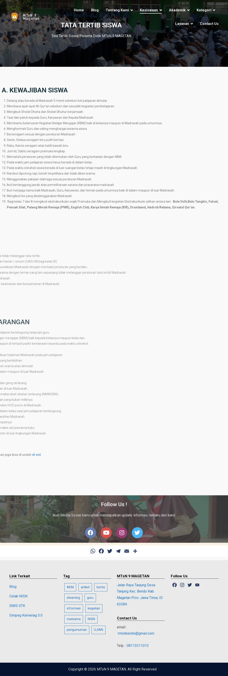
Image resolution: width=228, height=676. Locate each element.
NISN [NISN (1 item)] (91, 619)
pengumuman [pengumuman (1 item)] (77, 630)
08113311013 (138, 645)
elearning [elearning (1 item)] (73, 598)
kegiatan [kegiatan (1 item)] (94, 608)
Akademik (177, 10)
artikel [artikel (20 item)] (85, 587)
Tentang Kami (117, 10)
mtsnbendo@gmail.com (135, 633)
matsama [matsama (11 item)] (74, 619)
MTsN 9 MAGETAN (111, 669)
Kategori (204, 10)
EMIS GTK (17, 606)
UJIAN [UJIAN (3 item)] (98, 630)
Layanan (182, 24)
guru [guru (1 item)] (90, 598)
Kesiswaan (149, 10)
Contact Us (209, 24)
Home (79, 10)
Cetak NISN (18, 596)
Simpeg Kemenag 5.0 (26, 615)
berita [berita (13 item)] (101, 587)
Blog (95, 10)
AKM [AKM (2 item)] (70, 587)
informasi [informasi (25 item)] (74, 608)
